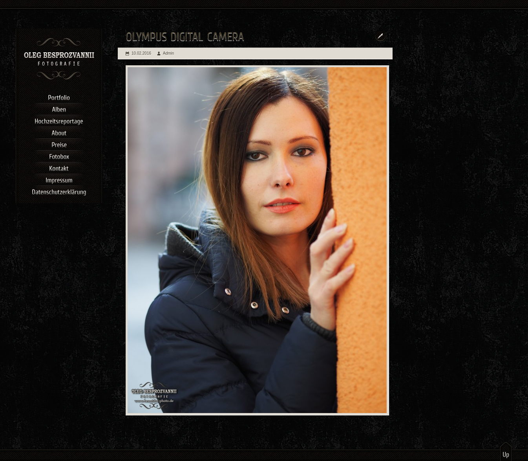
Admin (168, 53)
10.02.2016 (141, 53)
